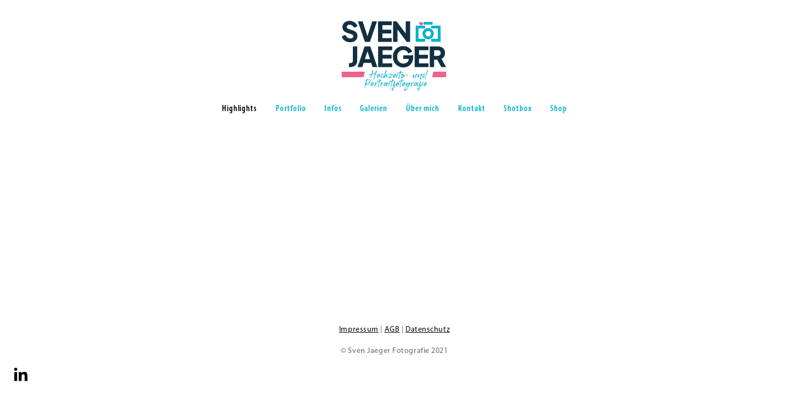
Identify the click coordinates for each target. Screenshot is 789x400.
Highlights (240, 108)
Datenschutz (427, 329)
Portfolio (291, 108)
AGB (392, 329)
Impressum (359, 329)
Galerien (373, 108)
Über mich (423, 108)
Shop (558, 108)
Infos (333, 108)
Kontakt (471, 108)
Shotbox (518, 108)
